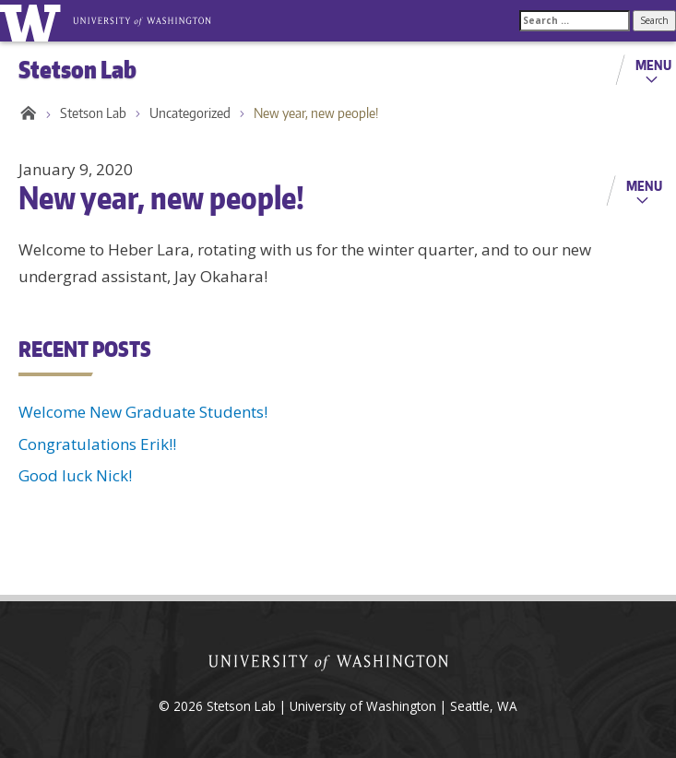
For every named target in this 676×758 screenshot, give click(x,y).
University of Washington (33, 20)
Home (25, 113)
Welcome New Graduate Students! (142, 411)
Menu (653, 64)
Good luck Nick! (75, 475)
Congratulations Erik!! (97, 444)
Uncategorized (190, 113)
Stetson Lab (93, 113)
